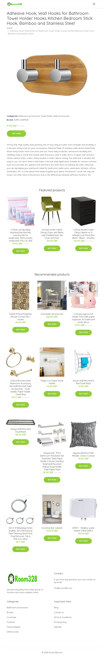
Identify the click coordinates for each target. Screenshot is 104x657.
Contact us (59, 612)
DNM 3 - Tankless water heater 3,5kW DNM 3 (83, 529)
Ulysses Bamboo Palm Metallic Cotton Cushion (83, 454)
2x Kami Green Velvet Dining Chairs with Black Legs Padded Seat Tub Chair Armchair (52, 233)
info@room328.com (63, 588)
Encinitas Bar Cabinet (52, 528)
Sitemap (57, 627)
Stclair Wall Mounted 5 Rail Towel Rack (83, 382)
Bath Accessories (62, 116)
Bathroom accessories (29, 116)
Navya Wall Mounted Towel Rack (21, 430)
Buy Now (16, 133)
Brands (10, 612)
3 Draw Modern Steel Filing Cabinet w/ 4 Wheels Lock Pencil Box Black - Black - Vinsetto (83, 233)
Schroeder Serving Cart (52, 314)
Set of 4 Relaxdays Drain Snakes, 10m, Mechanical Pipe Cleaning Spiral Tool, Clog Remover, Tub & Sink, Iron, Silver (20, 533)
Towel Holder (47, 116)
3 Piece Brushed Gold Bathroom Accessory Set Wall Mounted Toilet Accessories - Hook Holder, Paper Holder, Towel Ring (20, 387)
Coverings (11, 617)
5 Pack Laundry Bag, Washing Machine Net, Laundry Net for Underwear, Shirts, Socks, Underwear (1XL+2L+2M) (21, 235)
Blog (56, 607)
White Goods (13, 632)
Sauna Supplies (14, 627)
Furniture (11, 622)
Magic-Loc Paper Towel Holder (52, 382)
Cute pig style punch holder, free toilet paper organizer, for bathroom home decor (83, 318)
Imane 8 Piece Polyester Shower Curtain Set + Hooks (20, 317)
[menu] (94, 4)
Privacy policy (60, 622)
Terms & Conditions (63, 617)
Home (9, 28)
